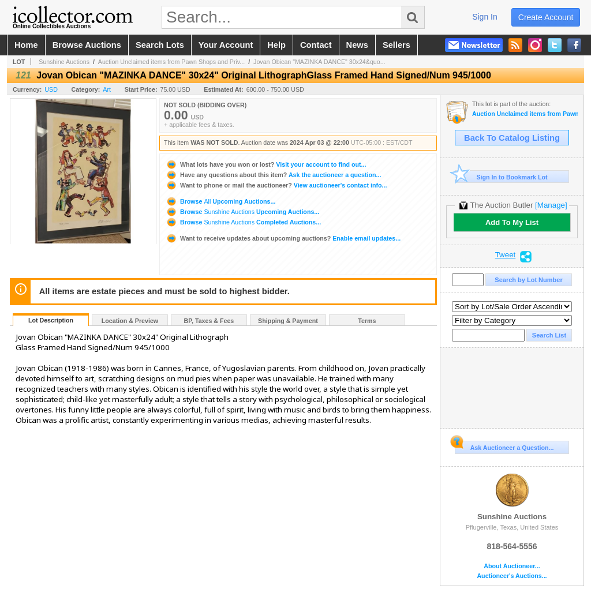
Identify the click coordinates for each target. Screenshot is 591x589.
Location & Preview (130, 320)
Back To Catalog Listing (512, 137)
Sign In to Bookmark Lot (501, 176)
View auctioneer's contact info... (276, 185)
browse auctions (87, 45)
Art (107, 89)
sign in (485, 16)
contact (316, 45)
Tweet (505, 255)
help (276, 45)
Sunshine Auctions (64, 61)
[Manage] (551, 205)
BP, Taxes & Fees (209, 320)
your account (226, 45)
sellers (396, 45)
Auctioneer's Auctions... (512, 576)
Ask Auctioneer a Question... (504, 446)
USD (51, 89)
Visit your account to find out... (266, 164)
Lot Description (50, 320)
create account (546, 17)
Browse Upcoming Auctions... (220, 201)
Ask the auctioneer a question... (273, 174)
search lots (160, 45)
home (26, 45)
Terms (367, 320)
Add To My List (511, 222)
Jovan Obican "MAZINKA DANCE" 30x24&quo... (319, 61)
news (357, 45)
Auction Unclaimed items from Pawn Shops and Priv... (171, 61)
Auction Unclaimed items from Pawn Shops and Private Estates (525, 114)
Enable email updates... (283, 238)
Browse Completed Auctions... (243, 222)
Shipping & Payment (288, 320)
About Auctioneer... (512, 566)
